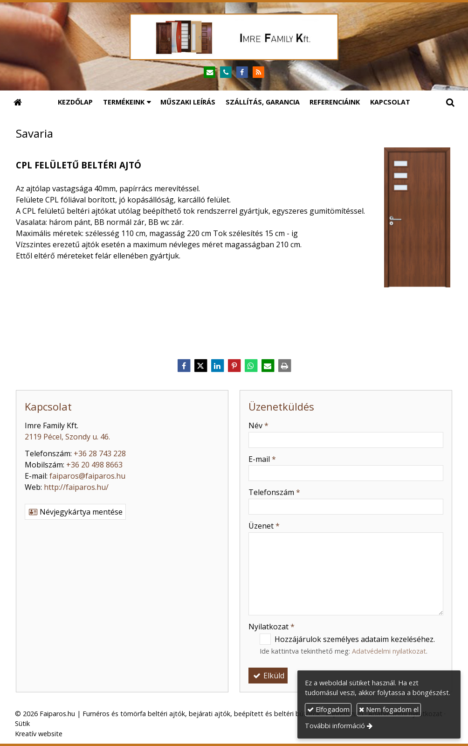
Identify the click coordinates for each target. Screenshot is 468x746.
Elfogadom (328, 709)
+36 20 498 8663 (94, 465)
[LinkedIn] (217, 365)
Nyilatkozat (271, 626)
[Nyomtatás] (284, 365)
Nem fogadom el (389, 709)
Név (258, 425)
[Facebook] (242, 72)
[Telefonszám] (226, 72)
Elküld (268, 675)
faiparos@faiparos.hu (87, 476)
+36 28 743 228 (100, 453)
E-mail (262, 459)
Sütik (22, 723)
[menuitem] (75, 102)
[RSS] (258, 72)
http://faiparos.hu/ (76, 487)
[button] (450, 102)
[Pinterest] (234, 365)
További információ (335, 725)
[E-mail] (209, 72)
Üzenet (264, 526)
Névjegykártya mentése (75, 512)
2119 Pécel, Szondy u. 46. (67, 437)
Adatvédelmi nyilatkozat (389, 651)
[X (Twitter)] (200, 365)
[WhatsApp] (250, 365)
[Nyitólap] (234, 37)
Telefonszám (274, 492)
